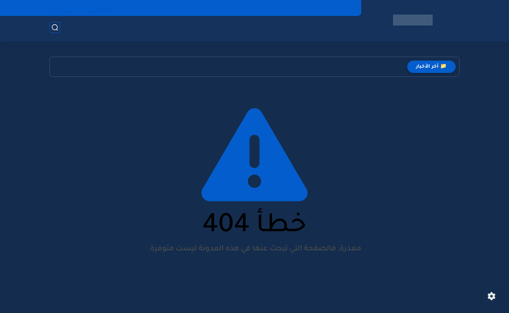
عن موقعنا (189, 7)
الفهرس (218, 7)
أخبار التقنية (277, 28)
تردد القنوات (85, 28)
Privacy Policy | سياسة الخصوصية (317, 7)
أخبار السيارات (335, 28)
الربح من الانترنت (236, 28)
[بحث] (54, 28)
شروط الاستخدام (254, 7)
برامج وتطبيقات (190, 28)
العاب (304, 28)
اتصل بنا (160, 7)
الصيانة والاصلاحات (131, 28)
